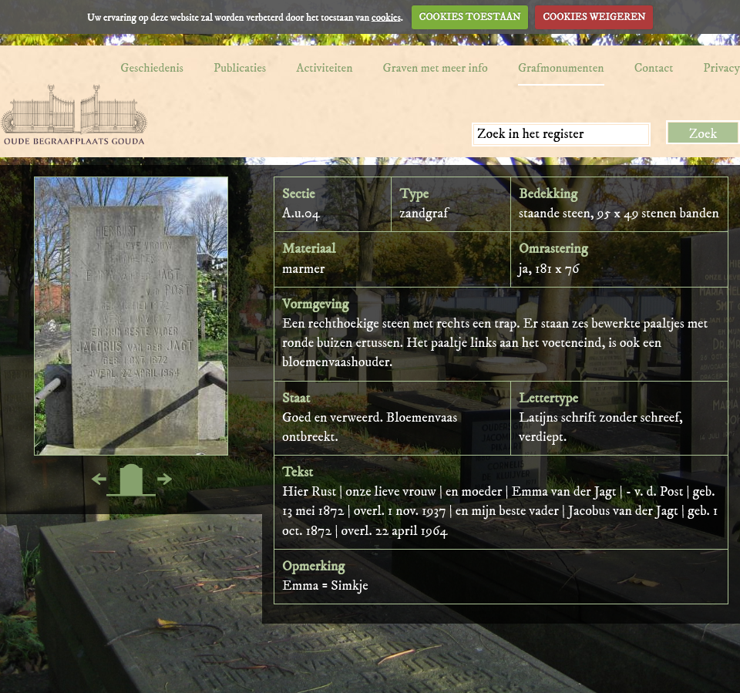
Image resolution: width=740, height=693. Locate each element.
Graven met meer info (435, 68)
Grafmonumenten (561, 68)
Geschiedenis (151, 68)
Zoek (703, 134)
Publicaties (240, 68)
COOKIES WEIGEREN (594, 17)
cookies (386, 17)
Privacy (721, 68)
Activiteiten (324, 68)
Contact (654, 68)
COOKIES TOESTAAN (470, 17)
